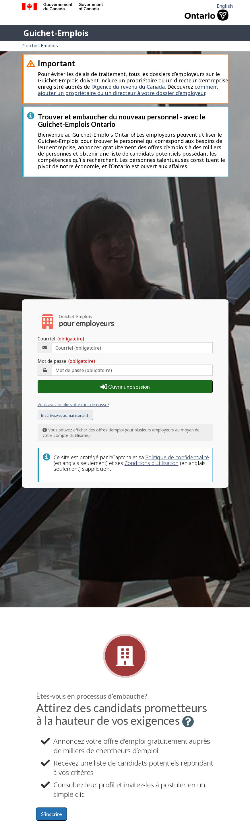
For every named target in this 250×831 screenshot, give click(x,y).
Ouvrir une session (125, 386)
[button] (188, 721)
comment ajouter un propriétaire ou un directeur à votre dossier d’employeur (128, 89)
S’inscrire (51, 814)
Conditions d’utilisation (152, 463)
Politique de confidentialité (177, 457)
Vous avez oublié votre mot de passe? (73, 404)
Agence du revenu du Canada (129, 86)
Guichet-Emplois (55, 33)
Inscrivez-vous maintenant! (65, 415)
